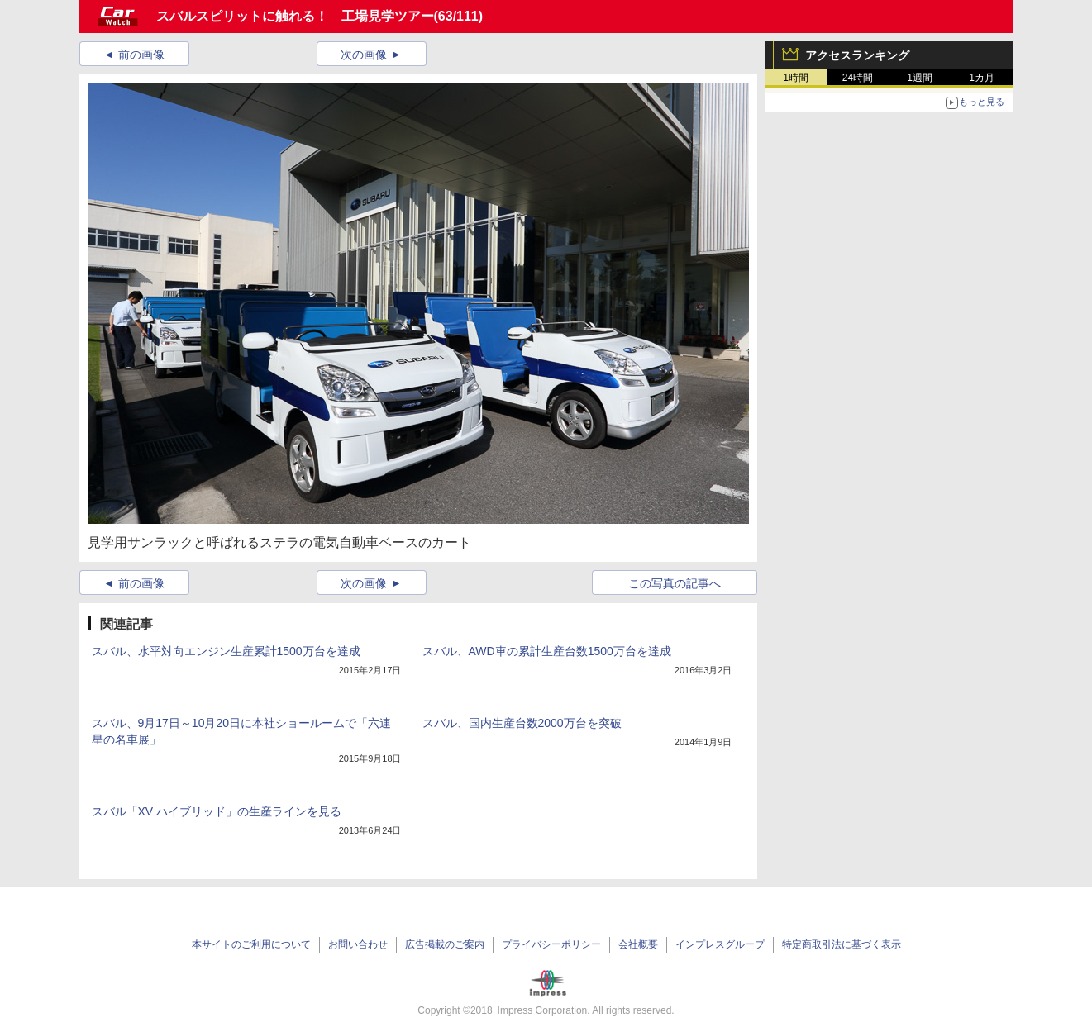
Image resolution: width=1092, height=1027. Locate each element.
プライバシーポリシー (551, 944)
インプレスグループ (720, 944)
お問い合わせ (358, 944)
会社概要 (638, 944)
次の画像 (364, 54)
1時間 (795, 77)
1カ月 (981, 77)
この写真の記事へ (674, 583)
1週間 (919, 77)
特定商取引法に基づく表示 (841, 944)
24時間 (857, 77)
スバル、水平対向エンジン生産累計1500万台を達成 (226, 651)
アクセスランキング (857, 55)
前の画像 (141, 54)
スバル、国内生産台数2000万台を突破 (522, 723)
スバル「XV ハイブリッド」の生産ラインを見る (217, 811)
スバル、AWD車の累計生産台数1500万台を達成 (546, 651)
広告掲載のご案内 (444, 944)
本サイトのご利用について (251, 944)
